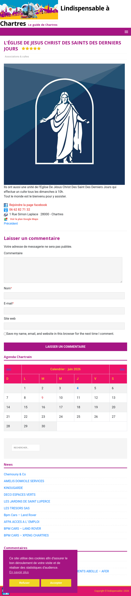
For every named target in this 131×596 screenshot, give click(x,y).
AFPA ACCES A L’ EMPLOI (21, 522)
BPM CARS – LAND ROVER (22, 528)
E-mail (8, 303)
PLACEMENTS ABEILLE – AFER (87, 571)
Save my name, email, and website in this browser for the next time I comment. (60, 334)
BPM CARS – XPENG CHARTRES (26, 535)
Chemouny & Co (15, 474)
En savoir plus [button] (19, 572)
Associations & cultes (17, 56)
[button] (125, 31)
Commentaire (13, 253)
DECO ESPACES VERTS (19, 495)
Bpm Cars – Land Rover (20, 515)
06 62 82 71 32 (17, 209)
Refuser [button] (24, 582)
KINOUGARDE (13, 488)
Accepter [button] (56, 582)
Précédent (11, 223)
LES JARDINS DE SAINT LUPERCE (27, 501)
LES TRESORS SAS (17, 508)
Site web (10, 318)
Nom (7, 288)
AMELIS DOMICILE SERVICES (24, 481)
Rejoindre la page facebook (25, 205)
